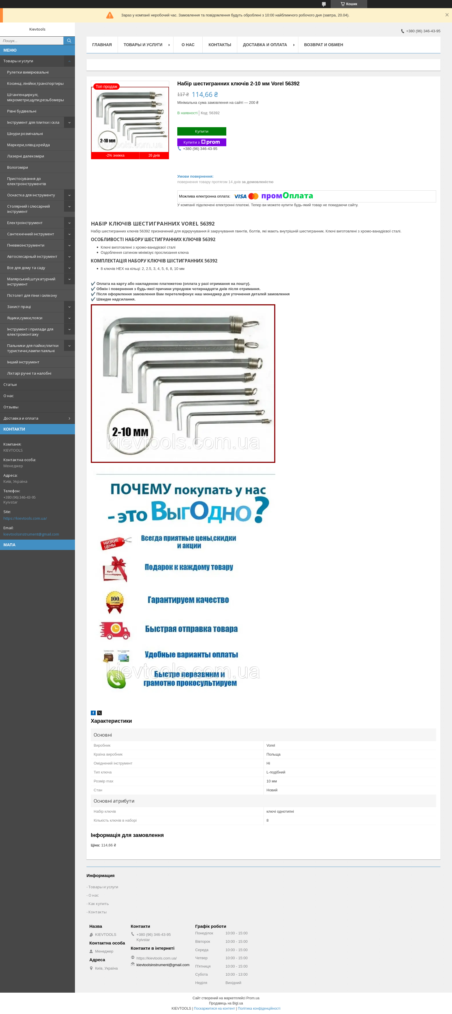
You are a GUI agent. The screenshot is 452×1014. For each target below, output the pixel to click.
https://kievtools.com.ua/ (25, 518)
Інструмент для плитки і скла (33, 122)
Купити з (202, 142)
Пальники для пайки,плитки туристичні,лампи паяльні (33, 348)
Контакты (219, 44)
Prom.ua (252, 998)
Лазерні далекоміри (25, 156)
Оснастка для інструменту (31, 195)
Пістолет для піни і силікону (32, 295)
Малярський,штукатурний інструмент (31, 281)
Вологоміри (17, 167)
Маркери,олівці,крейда (28, 144)
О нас (8, 395)
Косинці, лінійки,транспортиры (35, 83)
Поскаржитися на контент (214, 1009)
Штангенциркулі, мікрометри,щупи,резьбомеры (35, 97)
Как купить (98, 903)
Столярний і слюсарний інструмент (28, 209)
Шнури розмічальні (25, 133)
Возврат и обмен (323, 44)
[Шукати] (69, 40)
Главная (102, 44)
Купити (201, 131)
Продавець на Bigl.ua (226, 1003)
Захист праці (19, 306)
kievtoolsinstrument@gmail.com (31, 534)
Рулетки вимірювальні (28, 72)
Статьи (10, 384)
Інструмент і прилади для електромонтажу (30, 331)
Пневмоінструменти (25, 245)
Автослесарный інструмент (32, 256)
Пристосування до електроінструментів (26, 181)
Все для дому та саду (26, 267)
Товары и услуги (18, 60)
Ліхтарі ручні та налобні (29, 373)
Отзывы (10, 407)
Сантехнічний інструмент (30, 233)
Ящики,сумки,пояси (24, 317)
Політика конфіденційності (259, 1009)
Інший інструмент (23, 362)
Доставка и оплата (20, 418)
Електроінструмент (25, 222)
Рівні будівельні (21, 111)
